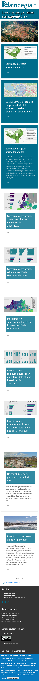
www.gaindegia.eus (7, 619)
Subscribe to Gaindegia (10, 583)
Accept (4, 678)
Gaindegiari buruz (9, 593)
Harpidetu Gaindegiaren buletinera (15, 597)
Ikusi (9, 72)
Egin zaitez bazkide (10, 595)
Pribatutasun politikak (11, 643)
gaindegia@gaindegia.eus (9, 615)
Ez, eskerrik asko (13, 678)
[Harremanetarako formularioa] (11, 621)
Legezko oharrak (9, 633)
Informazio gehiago (28, 675)
